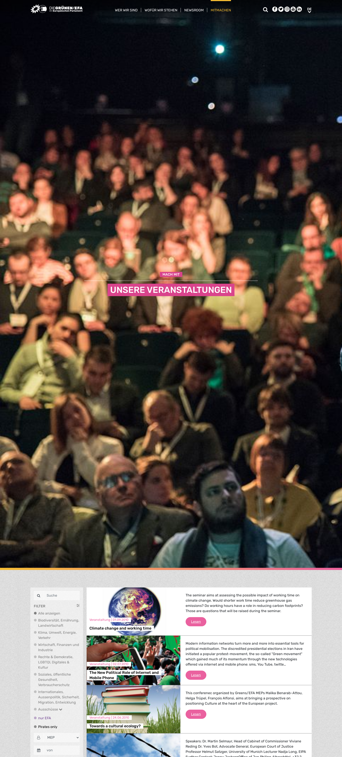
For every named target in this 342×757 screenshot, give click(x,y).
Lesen (198, 621)
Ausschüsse (50, 709)
